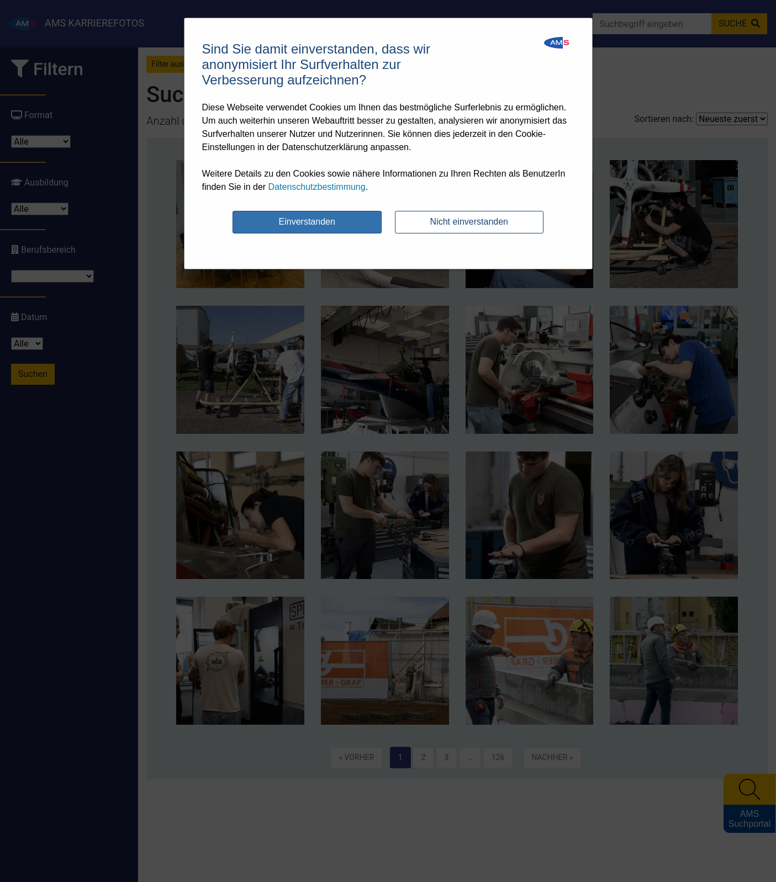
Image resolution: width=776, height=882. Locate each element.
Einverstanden (307, 221)
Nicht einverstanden (469, 221)
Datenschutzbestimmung (317, 187)
